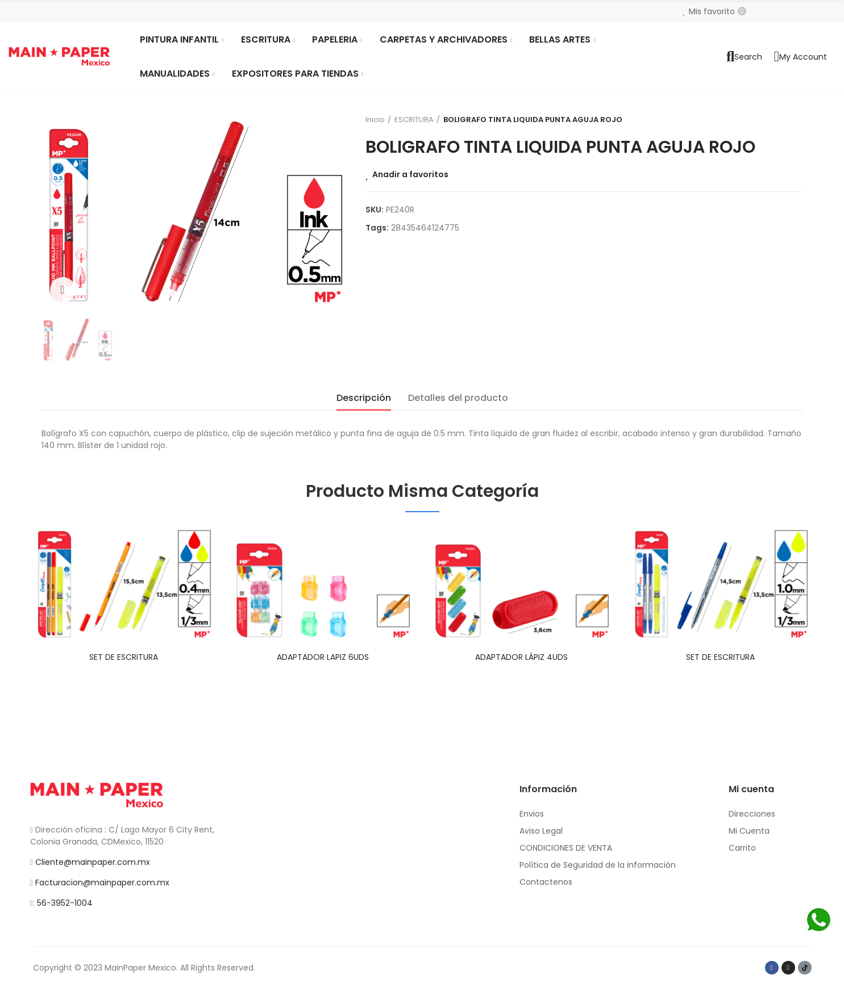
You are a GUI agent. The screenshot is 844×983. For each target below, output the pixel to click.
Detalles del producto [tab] (458, 397)
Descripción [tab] (363, 397)
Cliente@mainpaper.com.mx (92, 862)
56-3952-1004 (65, 903)
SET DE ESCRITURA (123, 657)
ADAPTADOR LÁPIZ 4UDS (521, 657)
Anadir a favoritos (410, 174)
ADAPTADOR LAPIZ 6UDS (323, 657)
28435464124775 (425, 227)
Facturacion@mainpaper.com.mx (102, 882)
